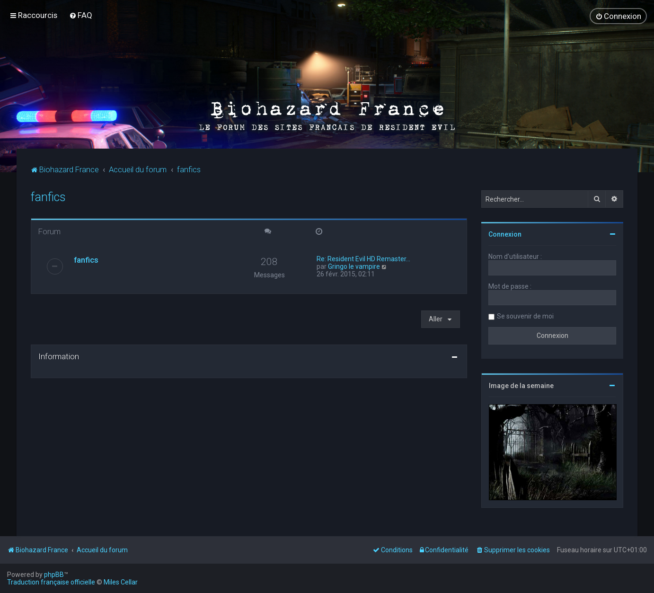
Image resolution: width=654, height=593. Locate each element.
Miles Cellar (121, 582)
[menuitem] (81, 15)
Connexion (504, 233)
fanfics (48, 196)
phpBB (54, 574)
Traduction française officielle (51, 582)
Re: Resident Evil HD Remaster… (363, 258)
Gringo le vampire (354, 265)
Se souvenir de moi (525, 315)
